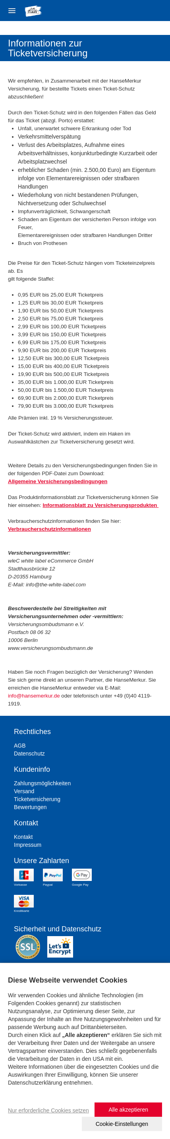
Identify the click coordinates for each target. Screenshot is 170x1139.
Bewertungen (30, 807)
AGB (20, 745)
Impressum (27, 845)
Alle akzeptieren (128, 1109)
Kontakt (23, 837)
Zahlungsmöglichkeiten (42, 783)
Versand (24, 791)
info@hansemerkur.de (34, 696)
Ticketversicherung (37, 799)
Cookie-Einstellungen (122, 1124)
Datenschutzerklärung (35, 1082)
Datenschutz (29, 753)
